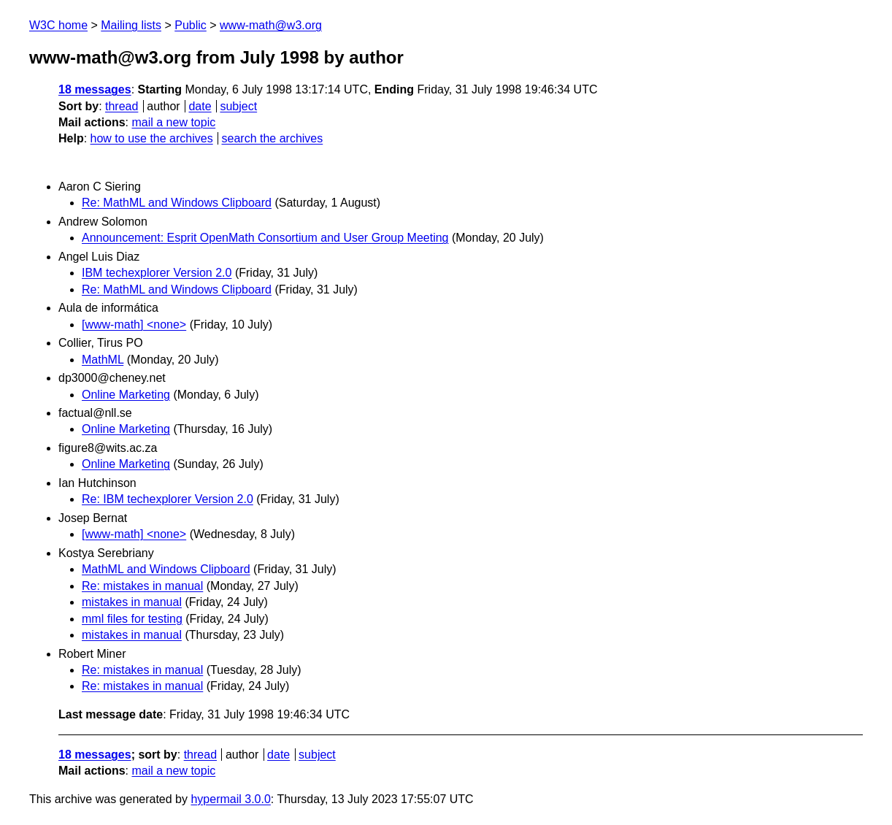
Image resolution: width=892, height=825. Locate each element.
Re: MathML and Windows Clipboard (177, 202)
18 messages (94, 89)
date (199, 106)
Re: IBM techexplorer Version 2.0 (167, 499)
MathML (102, 359)
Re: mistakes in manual (142, 586)
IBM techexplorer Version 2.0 (156, 272)
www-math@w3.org (271, 25)
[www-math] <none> (134, 324)
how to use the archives (152, 138)
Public (190, 25)
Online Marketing (126, 394)
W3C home (58, 25)
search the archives (272, 138)
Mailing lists (131, 25)
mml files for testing (132, 619)
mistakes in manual (132, 602)
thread (121, 106)
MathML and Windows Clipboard (166, 569)
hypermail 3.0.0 (230, 799)
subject (238, 106)
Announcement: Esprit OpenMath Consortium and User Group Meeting (265, 237)
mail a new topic (173, 122)
